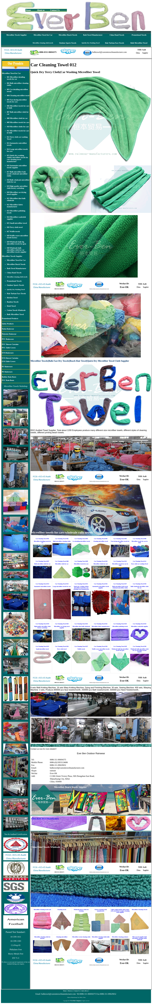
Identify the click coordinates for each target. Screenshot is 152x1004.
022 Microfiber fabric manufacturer (15, 206)
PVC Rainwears (8, 339)
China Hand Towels (117, 35)
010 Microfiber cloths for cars (18, 127)
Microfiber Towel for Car (43, 35)
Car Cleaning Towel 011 (120, 561)
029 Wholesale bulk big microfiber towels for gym (16, 243)
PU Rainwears (7, 367)
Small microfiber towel (42, 649)
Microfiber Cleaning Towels (139, 909)
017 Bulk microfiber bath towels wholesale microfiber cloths (17, 174)
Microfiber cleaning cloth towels (43, 43)
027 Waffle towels (13, 231)
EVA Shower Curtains (10, 358)
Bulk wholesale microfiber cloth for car (139, 587)
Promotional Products (10, 318)
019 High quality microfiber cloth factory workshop (17, 187)
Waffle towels (81, 649)
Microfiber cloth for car (62, 564)
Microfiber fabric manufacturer (101, 626)
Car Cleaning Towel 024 (139, 623)
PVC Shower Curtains (10, 344)
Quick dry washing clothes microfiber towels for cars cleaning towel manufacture (81, 588)
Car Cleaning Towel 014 (62, 584)
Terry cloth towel (62, 649)
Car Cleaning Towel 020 (62, 623)
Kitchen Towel (12, 298)
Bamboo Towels (13, 302)
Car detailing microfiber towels (81, 541)
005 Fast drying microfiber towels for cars (17, 101)
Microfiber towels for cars (81, 564)
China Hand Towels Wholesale (45, 847)
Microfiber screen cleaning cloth (81, 937)
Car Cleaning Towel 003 (81, 538)
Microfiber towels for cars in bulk (140, 542)
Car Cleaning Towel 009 (81, 561)
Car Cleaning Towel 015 (81, 584)
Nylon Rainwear (8, 329)
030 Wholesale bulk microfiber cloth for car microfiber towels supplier (16, 250)
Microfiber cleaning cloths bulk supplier (101, 937)
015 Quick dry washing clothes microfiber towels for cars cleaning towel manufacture (17, 158)
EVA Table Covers (8, 361)
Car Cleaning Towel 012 (139, 561)
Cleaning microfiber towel (100, 541)
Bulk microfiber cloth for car (42, 564)
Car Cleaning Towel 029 (120, 646)
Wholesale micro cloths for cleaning (81, 910)
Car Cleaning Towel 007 (42, 561)
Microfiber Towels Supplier (16, 35)
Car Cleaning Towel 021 (81, 623)
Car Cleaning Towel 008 (62, 561)
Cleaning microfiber (62, 937)
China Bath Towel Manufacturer (45, 819)
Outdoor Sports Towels (67, 43)
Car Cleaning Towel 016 (100, 584)
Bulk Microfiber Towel (138, 43)
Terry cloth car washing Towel (139, 564)
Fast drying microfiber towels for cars (120, 542)
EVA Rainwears (8, 353)
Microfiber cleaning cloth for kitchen (42, 937)
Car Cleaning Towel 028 (100, 646)
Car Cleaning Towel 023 (120, 623)
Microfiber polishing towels (120, 626)
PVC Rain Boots (8, 380)
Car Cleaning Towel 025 (42, 646)
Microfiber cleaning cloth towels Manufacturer (52, 892)
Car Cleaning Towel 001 (42, 538)
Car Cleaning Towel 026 (62, 646)
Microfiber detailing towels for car (42, 542)
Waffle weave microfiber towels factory (101, 649)
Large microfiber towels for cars (62, 586)
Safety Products (8, 324)
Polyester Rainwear (9, 334)
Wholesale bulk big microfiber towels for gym (120, 649)
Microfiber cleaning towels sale (42, 909)
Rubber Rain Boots (9, 377)
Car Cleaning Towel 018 (139, 584)
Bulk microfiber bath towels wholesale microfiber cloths (120, 587)
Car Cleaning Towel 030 (139, 646)
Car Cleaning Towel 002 (62, 538)
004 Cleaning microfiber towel (18, 96)
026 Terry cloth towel (15, 227)
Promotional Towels (139, 35)
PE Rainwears (7, 372)
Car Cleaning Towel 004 (100, 538)
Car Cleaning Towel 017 (120, 584)
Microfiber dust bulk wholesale (81, 626)
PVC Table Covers (9, 348)
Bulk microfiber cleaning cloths (62, 541)
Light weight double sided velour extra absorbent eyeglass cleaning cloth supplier (120, 911)
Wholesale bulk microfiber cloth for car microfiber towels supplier (140, 650)
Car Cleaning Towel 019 (42, 623)
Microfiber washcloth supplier (139, 626)
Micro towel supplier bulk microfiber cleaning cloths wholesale (139, 938)
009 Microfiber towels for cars (18, 122)
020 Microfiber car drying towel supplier (16, 193)
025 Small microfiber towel (17, 223)
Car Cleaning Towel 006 (139, 538)
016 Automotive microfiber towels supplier (17, 167)
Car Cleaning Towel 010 (100, 561)
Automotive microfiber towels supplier (100, 587)
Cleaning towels (61, 909)
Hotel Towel (11, 306)
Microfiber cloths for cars (101, 564)
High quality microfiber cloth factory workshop (42, 627)
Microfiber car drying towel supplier (62, 627)
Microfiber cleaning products (120, 937)
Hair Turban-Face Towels (114, 43)
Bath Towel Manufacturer (93, 35)
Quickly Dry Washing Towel (91, 43)
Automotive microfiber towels (42, 586)
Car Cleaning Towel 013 (42, 584)
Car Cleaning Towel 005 (120, 538)
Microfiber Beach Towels (68, 35)
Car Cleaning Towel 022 (100, 623)
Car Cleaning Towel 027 (81, 646)
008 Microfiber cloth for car (17, 118)
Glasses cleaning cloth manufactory (101, 910)
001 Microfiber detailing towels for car (16, 78)
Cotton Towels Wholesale (16, 310)
